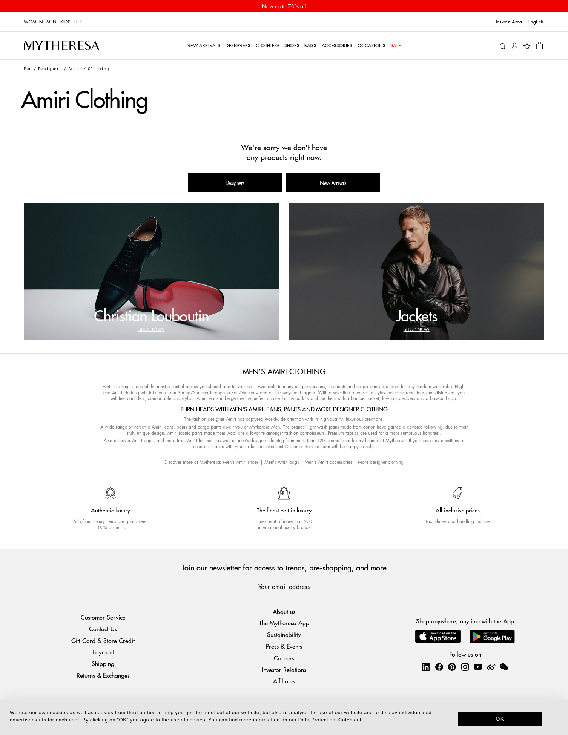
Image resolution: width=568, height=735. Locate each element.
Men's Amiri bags (281, 462)
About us (284, 611)
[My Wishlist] (526, 45)
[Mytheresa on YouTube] (477, 666)
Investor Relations (284, 669)
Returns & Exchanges (103, 675)
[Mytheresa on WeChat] (503, 666)
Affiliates (284, 681)
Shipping (103, 663)
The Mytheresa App (284, 622)
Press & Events (284, 646)
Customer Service (103, 617)
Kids (65, 22)
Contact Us (103, 628)
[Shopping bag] (539, 45)
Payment (103, 651)
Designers (50, 68)
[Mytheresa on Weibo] (491, 666)
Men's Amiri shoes (241, 462)
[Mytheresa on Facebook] (439, 666)
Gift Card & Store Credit (103, 640)
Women (33, 22)
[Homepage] (61, 46)
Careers (284, 658)
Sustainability (284, 634)
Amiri (74, 68)
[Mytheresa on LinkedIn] (425, 666)
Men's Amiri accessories (327, 462)
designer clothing (387, 462)
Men (51, 22)
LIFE (78, 22)
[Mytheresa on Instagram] (465, 666)
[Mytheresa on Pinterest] (451, 666)
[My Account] (514, 45)
